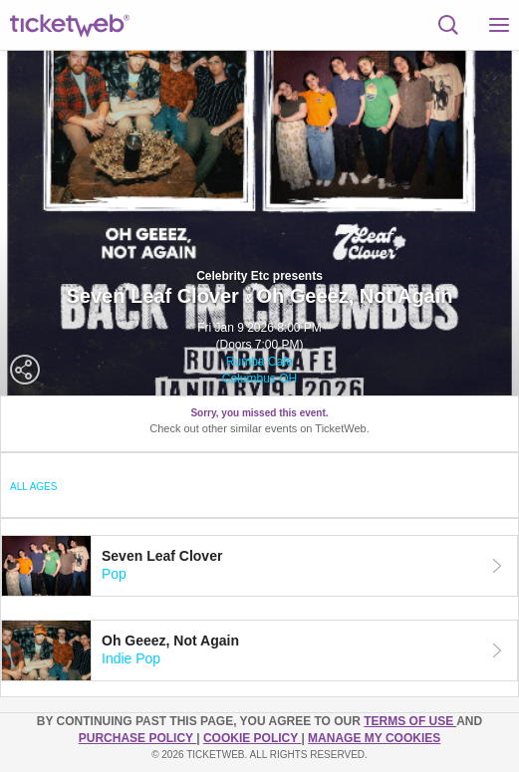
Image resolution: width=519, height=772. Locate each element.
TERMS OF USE (410, 721)
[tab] (259, 566)
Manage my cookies (374, 738)
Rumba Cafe (259, 362)
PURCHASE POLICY (137, 738)
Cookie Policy (252, 738)
